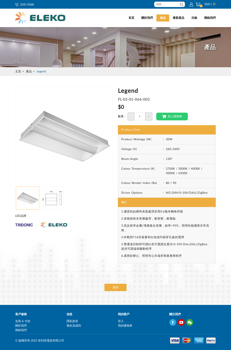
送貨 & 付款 (22, 321)
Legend (41, 71)
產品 (163, 18)
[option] (64, 135)
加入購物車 (172, 116)
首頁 (131, 18)
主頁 (18, 71)
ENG (207, 4)
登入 (121, 321)
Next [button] (17, 137)
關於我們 (147, 18)
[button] (198, 4)
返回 (115, 287)
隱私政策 (72, 321)
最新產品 (178, 18)
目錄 (194, 18)
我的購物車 (125, 325)
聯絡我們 (210, 18)
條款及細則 (74, 325)
